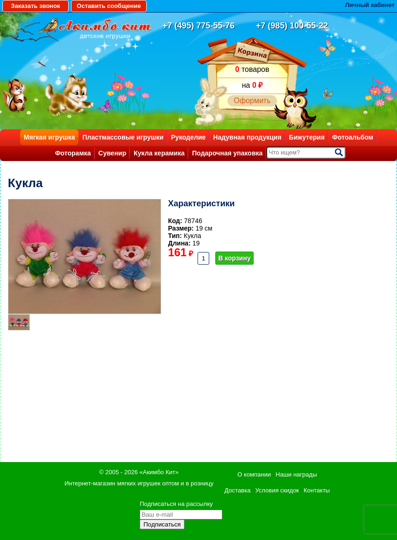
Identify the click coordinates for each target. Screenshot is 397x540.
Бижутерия (307, 137)
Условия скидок (277, 490)
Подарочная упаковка (227, 153)
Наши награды (296, 474)
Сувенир (113, 153)
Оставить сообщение (109, 5)
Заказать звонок (35, 5)
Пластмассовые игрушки (122, 137)
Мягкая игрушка (49, 137)
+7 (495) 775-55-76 (199, 25)
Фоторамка (73, 153)
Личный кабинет (370, 4)
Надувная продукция (247, 137)
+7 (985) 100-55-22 (292, 25)
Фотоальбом (352, 137)
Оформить (252, 101)
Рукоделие (188, 137)
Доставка (238, 490)
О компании (254, 474)
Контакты (317, 490)
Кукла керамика (159, 153)
